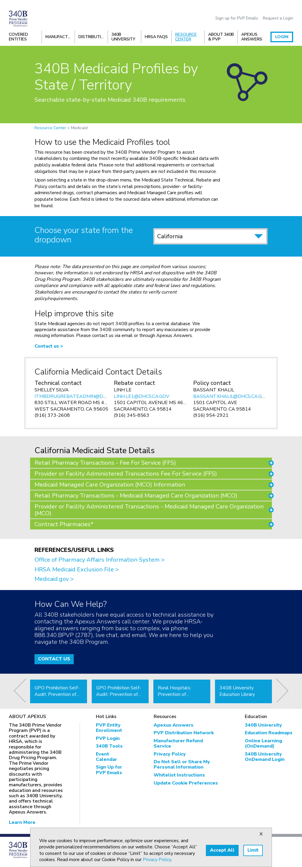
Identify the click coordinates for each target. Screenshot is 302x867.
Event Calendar (106, 756)
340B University (123, 37)
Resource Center (186, 37)
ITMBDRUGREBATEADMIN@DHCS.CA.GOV (82, 396)
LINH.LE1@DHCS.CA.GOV (141, 396)
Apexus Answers (251, 37)
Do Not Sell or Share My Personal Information (182, 764)
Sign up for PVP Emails (236, 18)
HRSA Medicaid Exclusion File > (77, 569)
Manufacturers (60, 37)
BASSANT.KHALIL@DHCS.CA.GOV (230, 396)
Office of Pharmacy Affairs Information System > (100, 560)
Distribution (92, 37)
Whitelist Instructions (179, 775)
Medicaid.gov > (54, 579)
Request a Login (278, 18)
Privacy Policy (170, 754)
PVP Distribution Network (184, 732)
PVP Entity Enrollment (109, 727)
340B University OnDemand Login (265, 756)
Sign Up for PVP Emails (109, 769)
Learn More (22, 822)
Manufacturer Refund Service (178, 743)
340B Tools (109, 746)
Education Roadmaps (269, 732)
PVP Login (108, 738)
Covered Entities (18, 37)
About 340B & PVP (221, 37)
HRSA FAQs (156, 37)
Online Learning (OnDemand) (263, 743)
